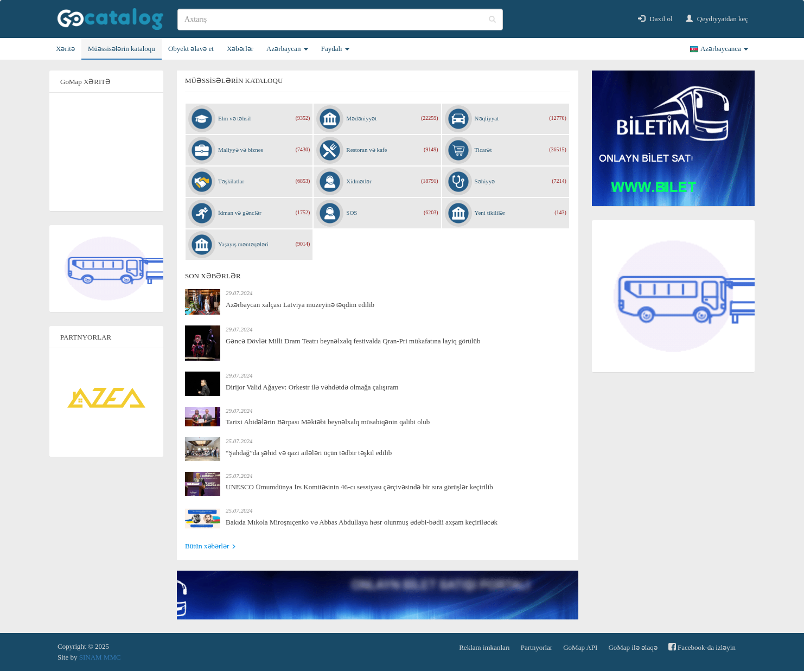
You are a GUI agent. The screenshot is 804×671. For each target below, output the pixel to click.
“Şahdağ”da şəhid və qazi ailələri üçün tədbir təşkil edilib (309, 453)
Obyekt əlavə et (191, 48)
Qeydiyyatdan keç (717, 19)
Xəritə (65, 48)
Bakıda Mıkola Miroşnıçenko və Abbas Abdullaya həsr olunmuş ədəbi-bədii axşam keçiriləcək (361, 522)
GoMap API (580, 647)
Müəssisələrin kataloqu (121, 48)
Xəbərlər (240, 48)
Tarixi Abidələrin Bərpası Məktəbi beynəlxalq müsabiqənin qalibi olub (328, 422)
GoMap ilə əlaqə (632, 647)
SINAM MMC (100, 657)
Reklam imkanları (484, 647)
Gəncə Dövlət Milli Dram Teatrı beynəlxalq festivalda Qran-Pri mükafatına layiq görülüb (353, 341)
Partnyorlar (536, 647)
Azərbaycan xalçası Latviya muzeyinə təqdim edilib (300, 305)
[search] (340, 19)
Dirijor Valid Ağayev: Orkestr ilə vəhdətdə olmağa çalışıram (312, 387)
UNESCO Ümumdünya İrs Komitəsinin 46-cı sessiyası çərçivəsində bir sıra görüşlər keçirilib (359, 487)
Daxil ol (655, 19)
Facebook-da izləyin (702, 646)
